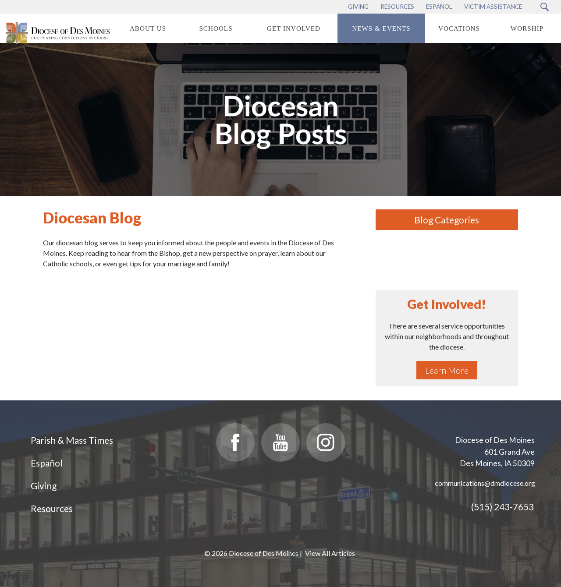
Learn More (447, 370)
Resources (52, 508)
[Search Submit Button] (544, 7)
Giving (44, 485)
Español (47, 462)
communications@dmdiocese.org (485, 483)
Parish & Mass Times (72, 440)
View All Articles (330, 553)
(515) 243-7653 (502, 506)
